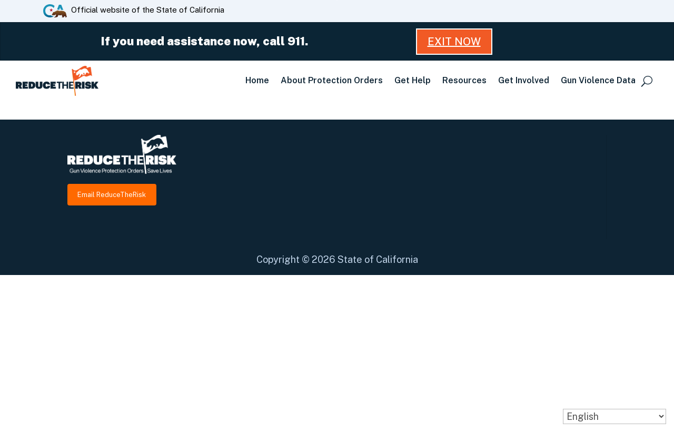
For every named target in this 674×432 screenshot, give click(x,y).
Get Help (412, 80)
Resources (464, 80)
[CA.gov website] (55, 10)
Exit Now (454, 41)
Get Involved (523, 80)
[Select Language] (614, 416)
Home (257, 80)
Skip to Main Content (337, 0)
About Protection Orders (332, 80)
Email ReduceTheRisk (111, 195)
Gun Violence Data (598, 80)
